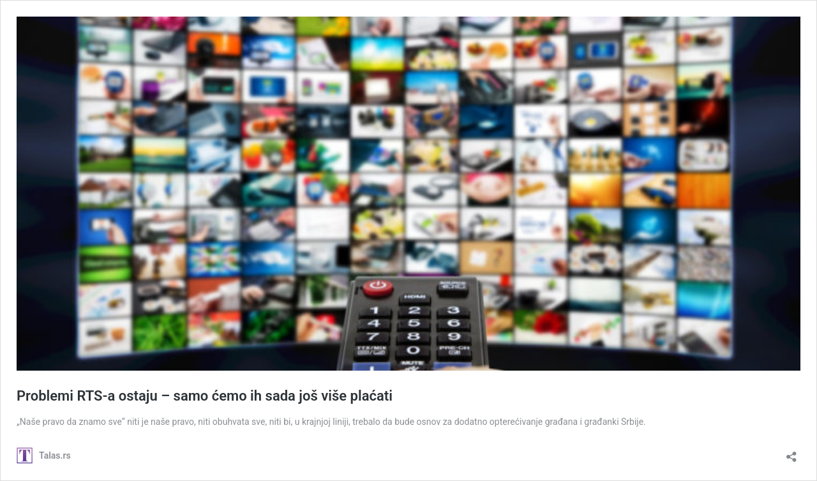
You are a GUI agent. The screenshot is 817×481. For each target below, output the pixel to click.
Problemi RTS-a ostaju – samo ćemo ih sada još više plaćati (205, 396)
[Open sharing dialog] (791, 453)
